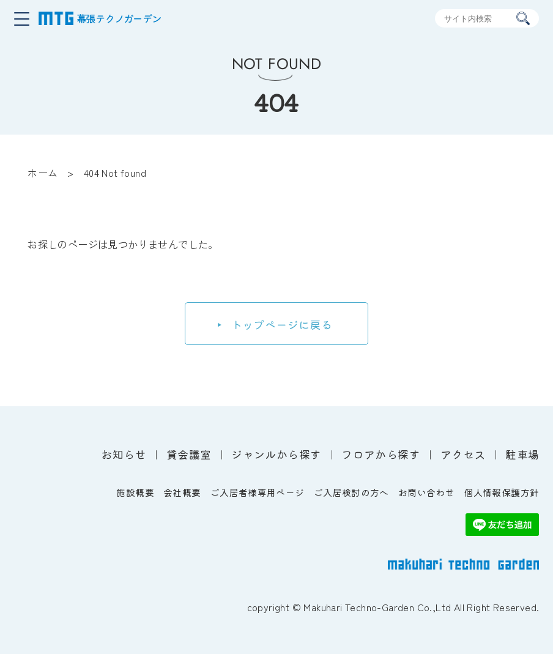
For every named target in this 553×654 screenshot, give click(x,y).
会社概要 (182, 492)
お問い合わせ (426, 492)
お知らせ (123, 454)
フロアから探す (380, 454)
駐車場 (522, 454)
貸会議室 (189, 454)
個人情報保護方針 (501, 492)
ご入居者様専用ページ (257, 492)
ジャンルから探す (276, 454)
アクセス (463, 454)
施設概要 (135, 492)
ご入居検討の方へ (351, 492)
